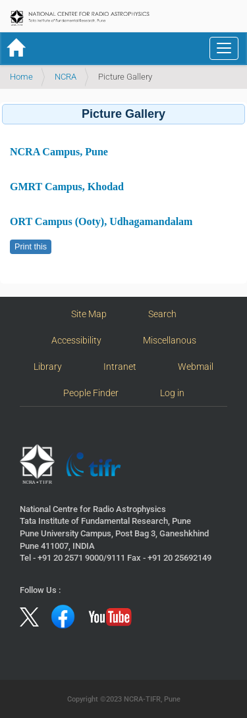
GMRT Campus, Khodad (67, 186)
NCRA (65, 77)
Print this (30, 246)
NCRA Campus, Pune (59, 151)
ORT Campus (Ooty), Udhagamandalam (101, 221)
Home (21, 77)
